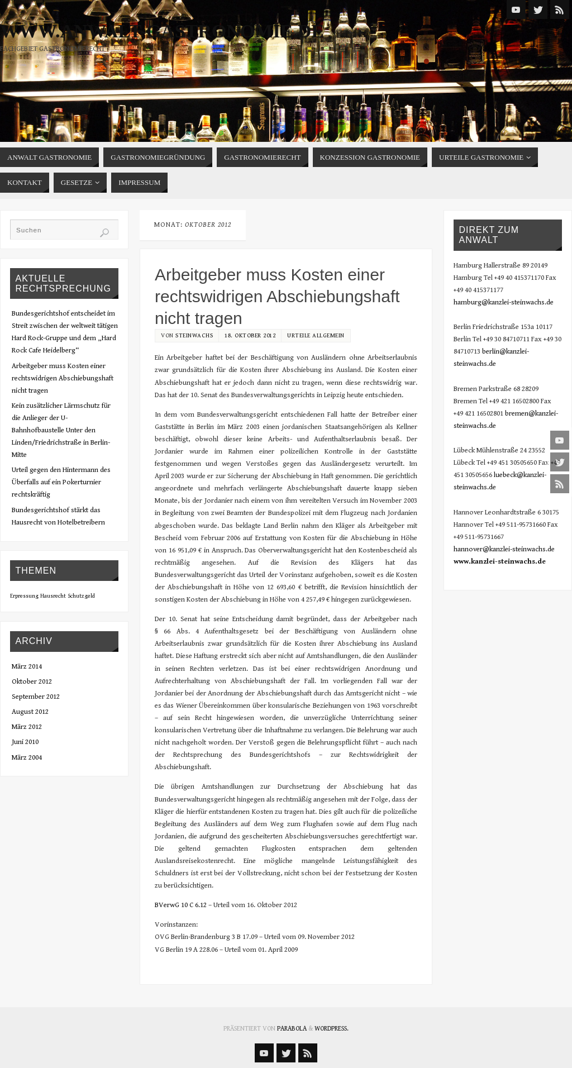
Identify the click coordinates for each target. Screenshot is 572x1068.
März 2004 (27, 758)
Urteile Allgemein (316, 335)
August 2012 (30, 712)
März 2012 (27, 727)
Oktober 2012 (32, 682)
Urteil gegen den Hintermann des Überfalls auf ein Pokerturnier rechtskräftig (61, 482)
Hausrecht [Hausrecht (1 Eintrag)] (53, 596)
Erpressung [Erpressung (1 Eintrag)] (24, 596)
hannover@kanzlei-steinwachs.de (504, 549)
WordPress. (331, 1028)
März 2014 (27, 666)
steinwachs (194, 335)
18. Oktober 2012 (250, 335)
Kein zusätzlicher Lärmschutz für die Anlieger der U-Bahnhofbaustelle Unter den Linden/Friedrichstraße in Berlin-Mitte (61, 430)
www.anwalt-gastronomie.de (162, 31)
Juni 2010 (25, 742)
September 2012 (36, 697)
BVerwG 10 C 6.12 (181, 905)
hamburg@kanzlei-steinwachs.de (504, 302)
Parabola (292, 1028)
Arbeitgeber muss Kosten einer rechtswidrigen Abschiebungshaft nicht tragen (277, 296)
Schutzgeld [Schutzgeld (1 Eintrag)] (81, 596)
